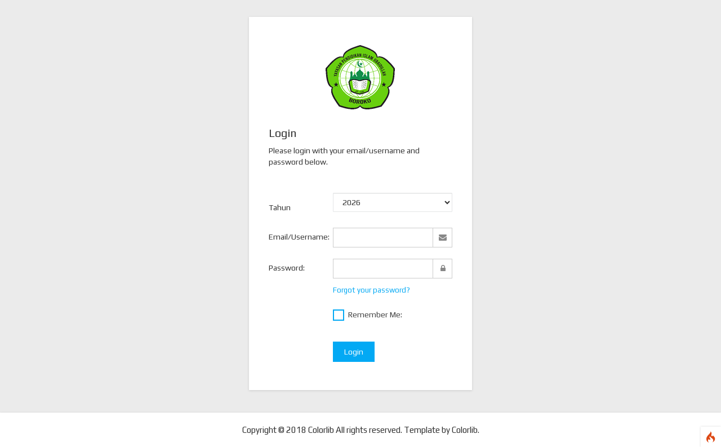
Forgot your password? (371, 290)
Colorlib (465, 430)
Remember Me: (367, 315)
